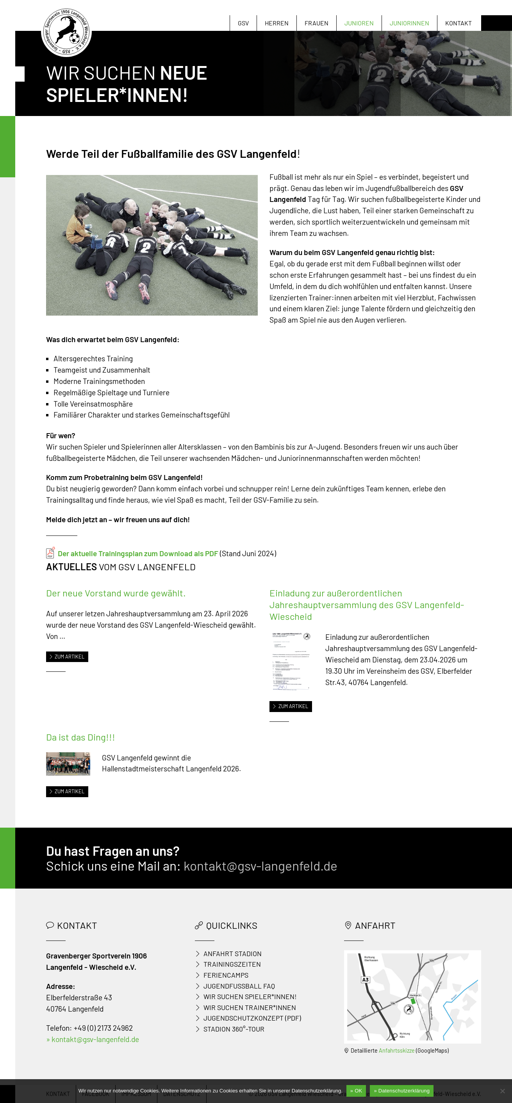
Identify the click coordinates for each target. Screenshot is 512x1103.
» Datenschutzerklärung (402, 1091)
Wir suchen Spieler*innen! (250, 996)
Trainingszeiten (232, 964)
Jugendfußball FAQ (239, 986)
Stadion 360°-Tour (233, 1028)
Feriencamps (225, 975)
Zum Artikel (66, 656)
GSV (243, 23)
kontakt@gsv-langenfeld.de (260, 865)
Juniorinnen (409, 23)
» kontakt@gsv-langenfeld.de (92, 1039)
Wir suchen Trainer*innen (249, 1007)
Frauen (316, 23)
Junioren (359, 23)
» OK (356, 1091)
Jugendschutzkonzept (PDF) (252, 1018)
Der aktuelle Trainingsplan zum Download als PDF (138, 553)
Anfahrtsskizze (397, 1050)
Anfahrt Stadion (232, 953)
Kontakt (458, 23)
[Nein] (502, 1091)
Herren (277, 23)
